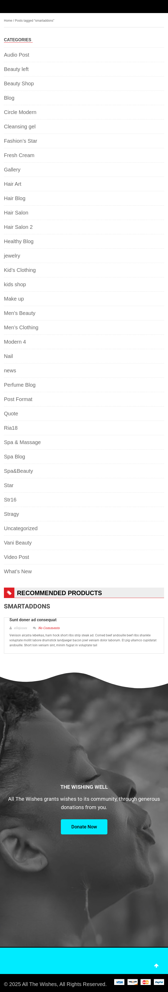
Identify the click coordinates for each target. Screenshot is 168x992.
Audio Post (16, 55)
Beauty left (16, 69)
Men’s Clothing (21, 327)
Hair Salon (16, 213)
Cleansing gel (20, 126)
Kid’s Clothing (20, 270)
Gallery (12, 169)
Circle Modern (20, 112)
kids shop (15, 284)
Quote (11, 413)
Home (8, 20)
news (10, 370)
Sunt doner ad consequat (32, 619)
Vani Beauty (18, 543)
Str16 (10, 500)
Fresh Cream (19, 155)
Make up (14, 299)
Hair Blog (14, 198)
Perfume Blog (20, 385)
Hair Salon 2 (18, 227)
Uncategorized (21, 528)
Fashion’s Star (20, 141)
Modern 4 (15, 342)
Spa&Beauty (18, 471)
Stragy (11, 514)
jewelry (12, 256)
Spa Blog (14, 456)
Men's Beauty (20, 313)
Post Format (18, 399)
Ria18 (11, 428)
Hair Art (12, 184)
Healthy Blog (18, 241)
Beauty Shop (19, 83)
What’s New (18, 571)
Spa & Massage (22, 442)
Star (9, 485)
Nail (8, 356)
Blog (9, 98)
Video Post (16, 557)
